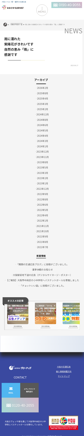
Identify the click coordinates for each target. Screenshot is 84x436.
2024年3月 (42, 141)
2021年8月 (42, 241)
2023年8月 (42, 162)
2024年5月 (42, 130)
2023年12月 (42, 151)
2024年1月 (42, 146)
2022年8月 (42, 199)
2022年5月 (42, 210)
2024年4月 (42, 135)
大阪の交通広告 (64, 366)
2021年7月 (42, 247)
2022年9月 (42, 194)
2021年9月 (42, 236)
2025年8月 (42, 93)
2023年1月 (42, 183)
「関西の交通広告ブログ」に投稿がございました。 (42, 264)
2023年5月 (42, 167)
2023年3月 (42, 172)
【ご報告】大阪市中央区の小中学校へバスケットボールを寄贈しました (42, 280)
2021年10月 (42, 231)
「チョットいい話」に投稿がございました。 (42, 285)
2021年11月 (42, 226)
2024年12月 (42, 114)
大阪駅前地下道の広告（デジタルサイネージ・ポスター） (42, 275)
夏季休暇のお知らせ (42, 269)
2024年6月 (42, 125)
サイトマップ (64, 376)
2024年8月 (42, 119)
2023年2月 (42, 178)
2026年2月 (42, 87)
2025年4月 (42, 98)
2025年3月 (42, 104)
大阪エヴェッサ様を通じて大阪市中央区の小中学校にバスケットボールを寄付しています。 (41, 423)
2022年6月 (42, 204)
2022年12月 (42, 188)
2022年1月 (42, 220)
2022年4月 (42, 215)
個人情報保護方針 (64, 371)
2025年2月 (42, 109)
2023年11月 (42, 157)
